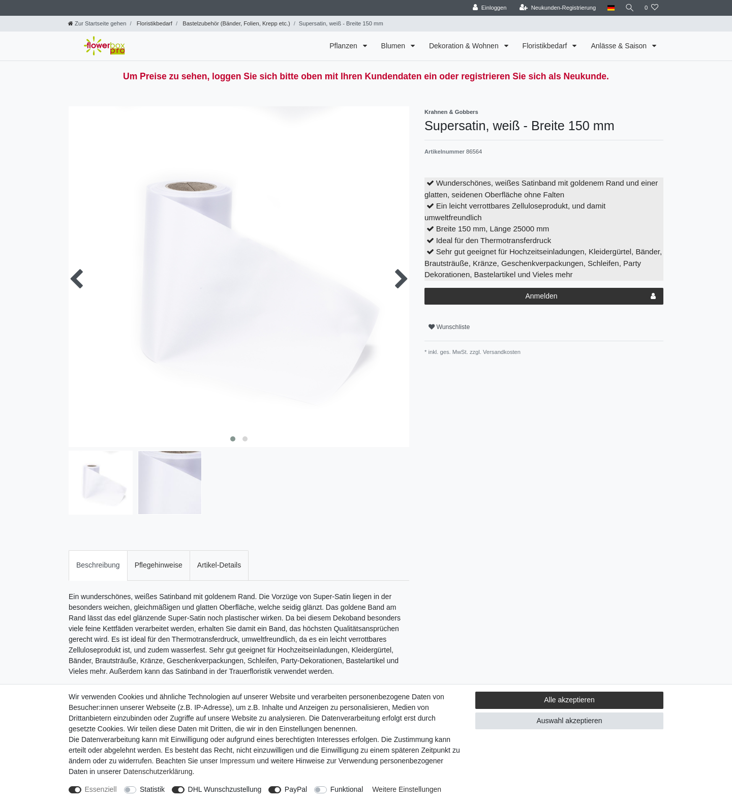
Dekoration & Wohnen (465, 46)
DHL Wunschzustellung (225, 789)
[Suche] (629, 8)
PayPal (296, 789)
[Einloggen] (487, 8)
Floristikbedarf (153, 23)
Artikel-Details (219, 565)
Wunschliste (449, 327)
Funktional (346, 789)
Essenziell (101, 789)
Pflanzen (344, 46)
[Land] (608, 8)
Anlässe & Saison (620, 46)
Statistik (152, 789)
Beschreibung (98, 565)
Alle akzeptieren (569, 700)
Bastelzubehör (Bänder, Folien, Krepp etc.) (235, 23)
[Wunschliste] (651, 8)
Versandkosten (501, 352)
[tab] (98, 565)
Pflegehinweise (158, 565)
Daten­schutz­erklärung (157, 771)
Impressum (237, 761)
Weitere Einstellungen (406, 789)
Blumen (394, 46)
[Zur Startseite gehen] (97, 23)
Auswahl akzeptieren (569, 721)
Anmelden (590, 296)
